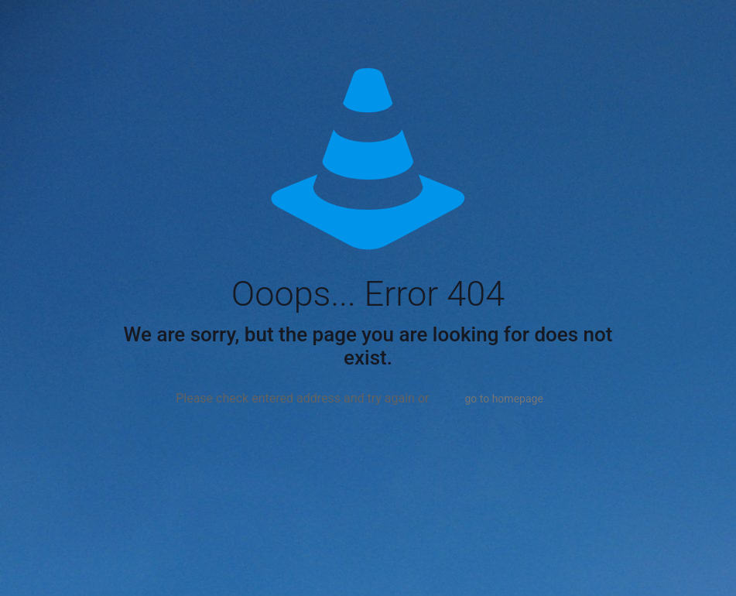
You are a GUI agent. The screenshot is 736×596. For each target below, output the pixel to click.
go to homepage (503, 398)
